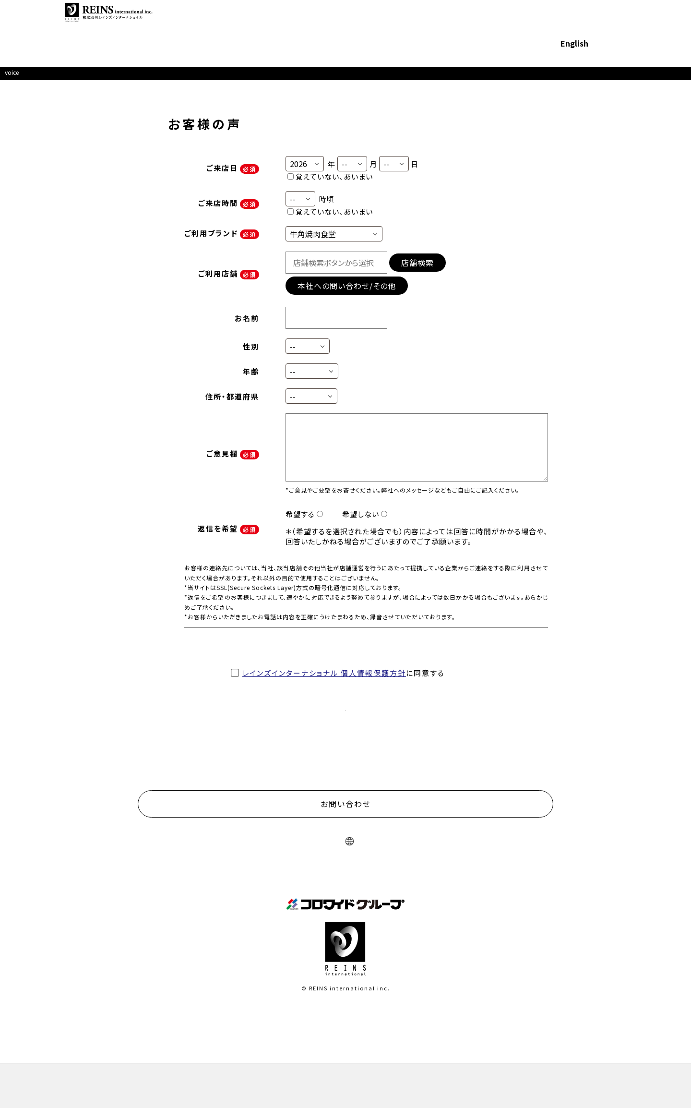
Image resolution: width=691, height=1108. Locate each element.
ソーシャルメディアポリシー (422, 908)
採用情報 (507, 24)
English (546, 24)
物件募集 (467, 24)
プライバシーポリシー (341, 908)
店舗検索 (416, 272)
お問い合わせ (615, 24)
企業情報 (234, 24)
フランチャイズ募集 (410, 24)
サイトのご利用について (263, 908)
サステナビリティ (341, 24)
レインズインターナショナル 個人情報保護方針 (324, 680)
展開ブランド (281, 24)
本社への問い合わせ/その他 (344, 294)
